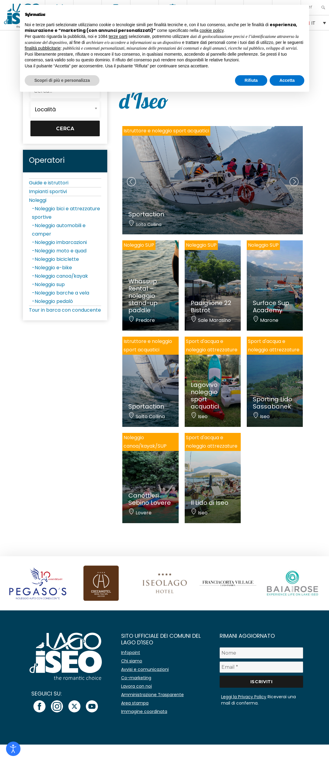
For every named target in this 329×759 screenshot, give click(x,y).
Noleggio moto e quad (60, 250)
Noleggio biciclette (57, 259)
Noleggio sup (50, 284)
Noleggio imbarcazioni (61, 242)
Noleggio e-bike (53, 267)
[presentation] (131, 181)
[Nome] (261, 653)
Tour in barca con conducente (65, 310)
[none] (315, 22)
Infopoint (130, 652)
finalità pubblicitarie (43, 48)
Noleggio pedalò (54, 301)
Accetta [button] (287, 80)
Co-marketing (136, 678)
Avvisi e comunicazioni (145, 669)
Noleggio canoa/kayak (61, 276)
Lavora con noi (136, 686)
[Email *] (261, 667)
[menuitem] (315, 22)
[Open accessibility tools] (13, 749)
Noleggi (37, 200)
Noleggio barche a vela (62, 292)
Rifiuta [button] (251, 80)
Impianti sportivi (48, 191)
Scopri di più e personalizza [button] (62, 80)
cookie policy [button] (212, 30)
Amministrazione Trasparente (152, 695)
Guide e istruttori (48, 182)
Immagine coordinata (144, 711)
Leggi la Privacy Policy (243, 697)
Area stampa (135, 703)
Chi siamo (131, 661)
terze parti (118, 36)
